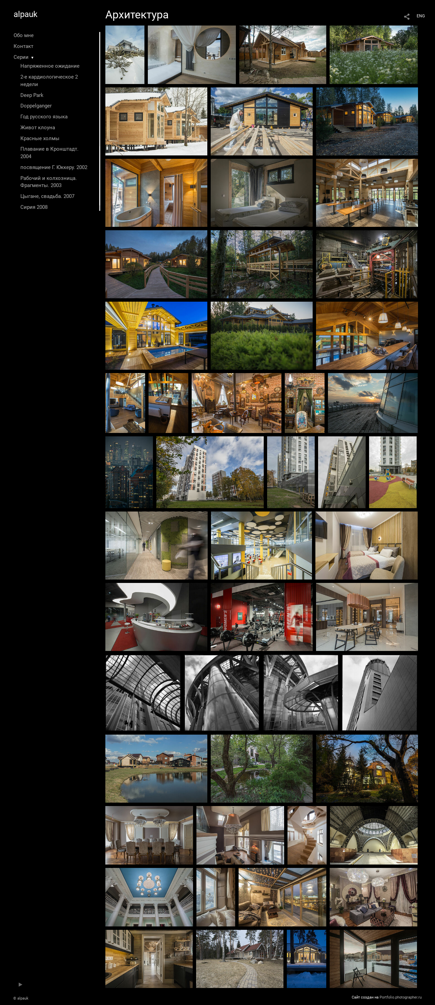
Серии (21, 57)
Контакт (23, 46)
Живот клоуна (37, 127)
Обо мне (24, 35)
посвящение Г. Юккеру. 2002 (53, 167)
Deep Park (32, 95)
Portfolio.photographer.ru (401, 997)
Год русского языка (44, 117)
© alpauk (21, 998)
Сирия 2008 (34, 207)
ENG (421, 16)
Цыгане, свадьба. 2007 (47, 196)
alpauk (25, 14)
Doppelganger (36, 106)
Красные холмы (39, 138)
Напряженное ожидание (50, 66)
